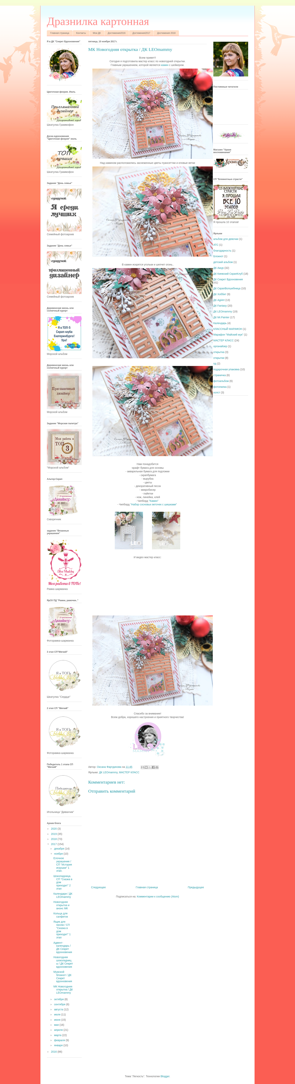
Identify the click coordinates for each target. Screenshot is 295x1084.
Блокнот (218, 256)
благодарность (222, 250)
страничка (219, 375)
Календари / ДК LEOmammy (62, 895)
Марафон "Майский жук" (228, 334)
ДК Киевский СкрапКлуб (228, 273)
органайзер (220, 346)
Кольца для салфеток (60, 915)
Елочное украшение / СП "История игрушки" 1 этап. (62, 864)
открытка (218, 352)
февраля (60, 1040)
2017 (54, 844)
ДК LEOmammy (108, 772)
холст (216, 392)
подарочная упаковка (226, 369)
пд (214, 363)
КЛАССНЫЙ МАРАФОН (227, 328)
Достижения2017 (141, 33)
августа (59, 1009)
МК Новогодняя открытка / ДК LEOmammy (63, 989)
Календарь (220, 323)
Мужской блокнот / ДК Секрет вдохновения (62, 976)
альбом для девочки (225, 238)
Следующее (98, 887)
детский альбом (223, 262)
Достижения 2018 (166, 33)
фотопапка (220, 386)
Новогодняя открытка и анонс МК (61, 905)
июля (57, 1014)
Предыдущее (196, 887)
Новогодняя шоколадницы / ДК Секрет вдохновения (63, 962)
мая (56, 1024)
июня (57, 1019)
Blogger (164, 1076)
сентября (60, 1004)
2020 (54, 828)
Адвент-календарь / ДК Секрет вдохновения (62, 947)
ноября (58, 853)
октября (59, 999)
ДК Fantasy (220, 305)
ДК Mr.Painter (221, 317)
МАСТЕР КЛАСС (129, 772)
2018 (54, 839)
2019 (54, 833)
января (58, 1045)
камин (164, 65)
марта (58, 1035)
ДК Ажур (218, 267)
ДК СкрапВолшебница (226, 288)
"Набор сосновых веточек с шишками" (154, 504)
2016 (54, 1051)
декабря (59, 848)
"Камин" (153, 500)
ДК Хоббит (219, 294)
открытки (218, 357)
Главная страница (59, 33)
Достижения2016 (116, 33)
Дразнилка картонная (98, 21)
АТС (215, 244)
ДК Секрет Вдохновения (228, 279)
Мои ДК (97, 33)
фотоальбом (221, 380)
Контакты (81, 33)
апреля (58, 1029)
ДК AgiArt (219, 300)
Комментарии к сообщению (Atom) (158, 896)
